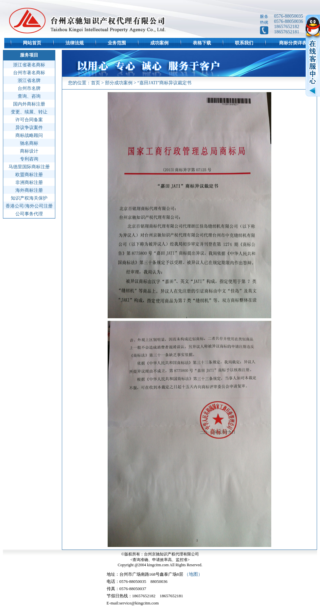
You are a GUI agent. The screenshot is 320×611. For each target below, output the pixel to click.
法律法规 (74, 43)
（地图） (193, 574)
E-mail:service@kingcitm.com (133, 603)
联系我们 (244, 43)
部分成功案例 (119, 82)
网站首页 (32, 43)
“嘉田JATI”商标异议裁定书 (164, 82)
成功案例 (159, 43)
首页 (95, 82)
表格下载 (202, 43)
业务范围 (117, 43)
